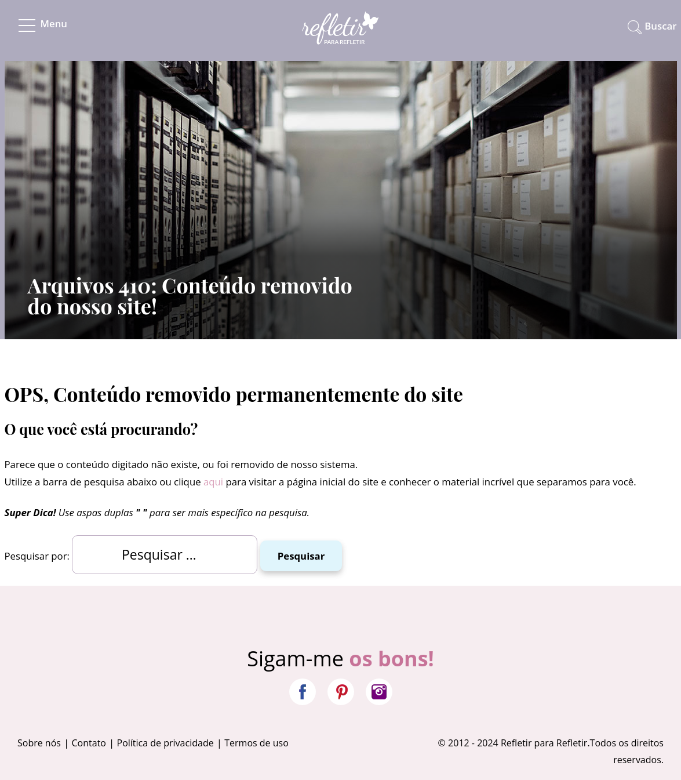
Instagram (379, 692)
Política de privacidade (165, 743)
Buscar (660, 25)
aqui (213, 481)
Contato (89, 743)
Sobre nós (39, 743)
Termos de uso (256, 743)
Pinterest (340, 692)
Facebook (302, 692)
